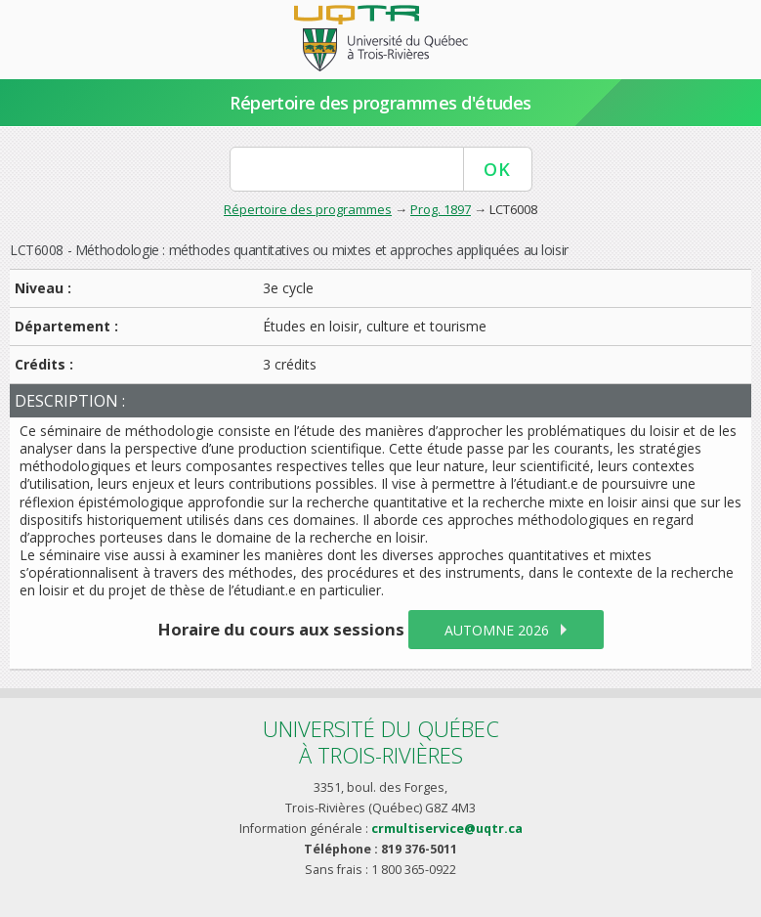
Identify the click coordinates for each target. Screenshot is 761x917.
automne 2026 (496, 630)
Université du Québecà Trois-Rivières (381, 741)
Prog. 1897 (440, 209)
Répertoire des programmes (308, 209)
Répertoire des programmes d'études (380, 102)
